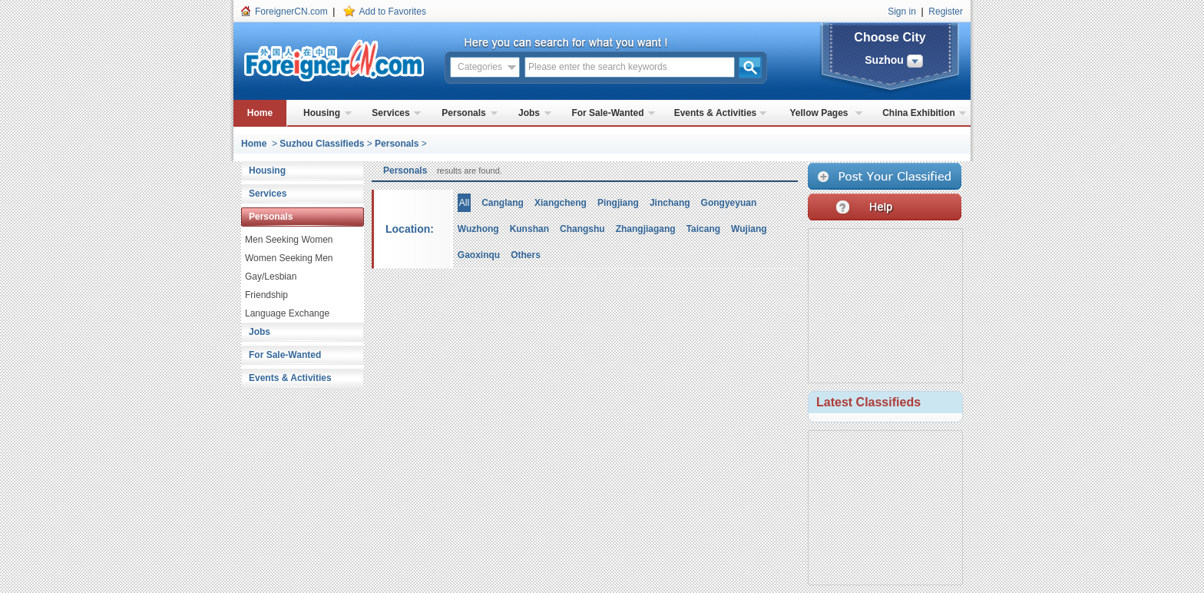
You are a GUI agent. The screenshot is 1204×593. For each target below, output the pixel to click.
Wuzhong (478, 229)
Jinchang (670, 202)
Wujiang (748, 229)
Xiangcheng (560, 202)
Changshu (582, 229)
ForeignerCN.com (291, 11)
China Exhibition (918, 113)
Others (526, 255)
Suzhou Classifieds (322, 143)
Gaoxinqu (479, 255)
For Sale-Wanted (607, 113)
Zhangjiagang (646, 229)
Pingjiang (618, 202)
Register (945, 11)
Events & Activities (715, 113)
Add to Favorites (392, 11)
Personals (463, 113)
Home (260, 113)
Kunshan (529, 229)
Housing (321, 113)
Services (390, 113)
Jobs (529, 113)
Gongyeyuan (729, 202)
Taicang (703, 229)
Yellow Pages (818, 113)
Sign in (902, 11)
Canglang (502, 202)
